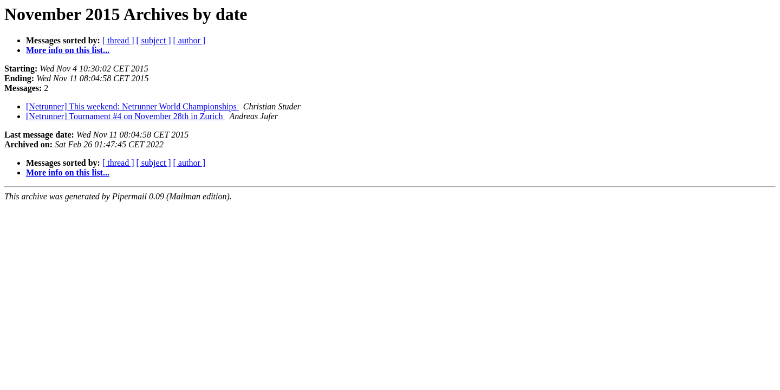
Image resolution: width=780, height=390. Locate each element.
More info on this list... (67, 50)
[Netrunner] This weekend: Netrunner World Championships (132, 106)
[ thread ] (118, 40)
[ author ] (189, 40)
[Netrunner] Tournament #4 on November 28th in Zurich (125, 116)
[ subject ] (153, 40)
